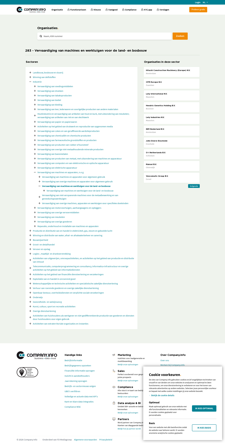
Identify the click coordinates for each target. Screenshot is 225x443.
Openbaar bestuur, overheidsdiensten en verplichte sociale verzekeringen (68, 292)
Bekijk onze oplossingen (128, 364)
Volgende (194, 186)
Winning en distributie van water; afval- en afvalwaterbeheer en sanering (67, 235)
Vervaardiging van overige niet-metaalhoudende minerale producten (70, 149)
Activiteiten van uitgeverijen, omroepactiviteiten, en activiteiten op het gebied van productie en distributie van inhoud (83, 260)
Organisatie (57, 9)
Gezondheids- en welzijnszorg (47, 301)
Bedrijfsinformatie (73, 360)
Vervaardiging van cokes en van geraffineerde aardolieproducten (68, 131)
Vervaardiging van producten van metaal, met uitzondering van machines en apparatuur (79, 158)
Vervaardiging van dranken (50, 90)
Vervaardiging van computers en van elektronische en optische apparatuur (73, 163)
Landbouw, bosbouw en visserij (48, 72)
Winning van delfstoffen (44, 77)
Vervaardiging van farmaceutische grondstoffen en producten (67, 140)
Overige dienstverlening (44, 311)
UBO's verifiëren (72, 391)
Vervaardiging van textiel (49, 100)
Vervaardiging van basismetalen (52, 153)
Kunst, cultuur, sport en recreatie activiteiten (54, 306)
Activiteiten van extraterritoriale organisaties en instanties (60, 323)
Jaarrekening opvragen (76, 381)
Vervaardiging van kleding (49, 104)
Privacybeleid (105, 439)
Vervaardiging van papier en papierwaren (57, 121)
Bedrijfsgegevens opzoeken (78, 365)
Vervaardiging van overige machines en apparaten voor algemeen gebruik (77, 181)
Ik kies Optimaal (204, 408)
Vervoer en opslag (41, 249)
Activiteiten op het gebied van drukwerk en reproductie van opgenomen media (75, 126)
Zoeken (180, 36)
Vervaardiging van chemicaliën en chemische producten (64, 135)
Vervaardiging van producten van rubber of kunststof (62, 144)
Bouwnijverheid (40, 239)
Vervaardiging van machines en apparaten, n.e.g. (60, 172)
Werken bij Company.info (172, 364)
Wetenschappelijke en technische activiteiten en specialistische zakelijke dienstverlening (75, 283)
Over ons (164, 360)
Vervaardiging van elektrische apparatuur (57, 167)
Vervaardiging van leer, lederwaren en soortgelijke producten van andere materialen (77, 109)
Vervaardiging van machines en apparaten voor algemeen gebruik (73, 176)
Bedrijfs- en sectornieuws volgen (80, 386)
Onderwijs (38, 297)
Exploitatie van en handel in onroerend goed (54, 278)
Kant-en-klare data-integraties (79, 401)
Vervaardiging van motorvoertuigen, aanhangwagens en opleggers (69, 207)
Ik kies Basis (204, 427)
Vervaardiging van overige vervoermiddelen (58, 212)
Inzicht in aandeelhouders (77, 375)
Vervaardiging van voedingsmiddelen (55, 86)
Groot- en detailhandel (44, 244)
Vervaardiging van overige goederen (54, 221)
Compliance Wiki (73, 406)
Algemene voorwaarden (85, 439)
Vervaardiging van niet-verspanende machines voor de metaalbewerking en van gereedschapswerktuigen (80, 197)
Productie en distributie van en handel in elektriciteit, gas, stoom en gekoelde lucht (72, 230)
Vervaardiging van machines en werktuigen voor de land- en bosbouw (76, 186)
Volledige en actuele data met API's (81, 396)
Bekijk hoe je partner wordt (129, 428)
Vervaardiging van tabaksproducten (54, 95)
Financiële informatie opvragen (80, 370)
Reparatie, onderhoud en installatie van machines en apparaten (68, 226)
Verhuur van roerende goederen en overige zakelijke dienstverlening (66, 288)
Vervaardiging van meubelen (51, 217)
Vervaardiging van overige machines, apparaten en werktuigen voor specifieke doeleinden (85, 203)
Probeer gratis (198, 9)
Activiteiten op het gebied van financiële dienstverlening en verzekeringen (68, 274)
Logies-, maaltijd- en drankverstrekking (52, 253)
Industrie (37, 81)
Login (197, 2)
